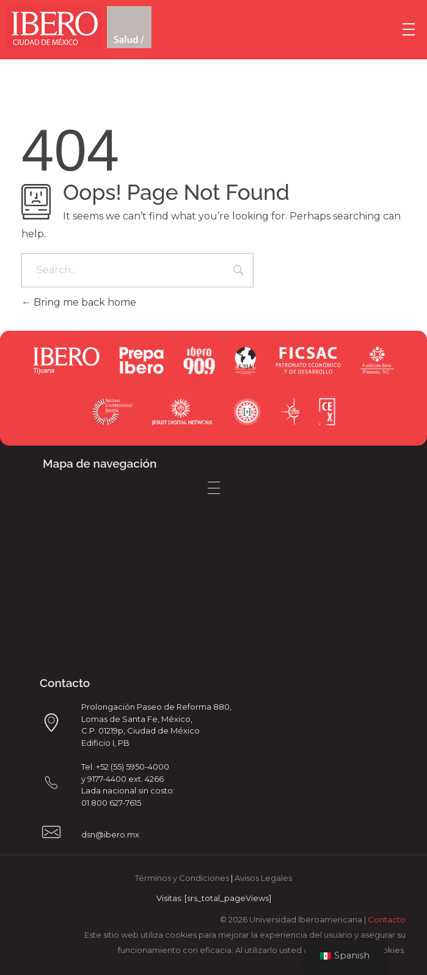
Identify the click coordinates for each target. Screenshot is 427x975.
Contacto (387, 919)
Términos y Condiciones (182, 878)
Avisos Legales (263, 878)
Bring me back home (78, 302)
